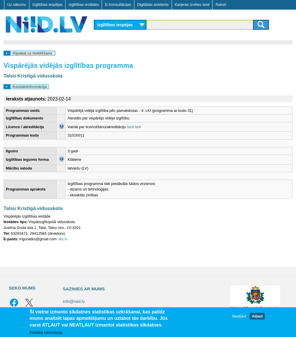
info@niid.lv (74, 301)
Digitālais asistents (153, 4)
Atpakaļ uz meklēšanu (32, 53)
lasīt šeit (134, 127)
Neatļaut (239, 316)
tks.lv (63, 239)
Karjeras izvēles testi (192, 4)
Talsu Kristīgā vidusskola (33, 76)
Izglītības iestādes (83, 4)
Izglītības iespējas (47, 4)
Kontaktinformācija (30, 86)
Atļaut (257, 316)
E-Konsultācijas (118, 4)
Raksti (221, 4)
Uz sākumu (16, 4)
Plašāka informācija (46, 332)
